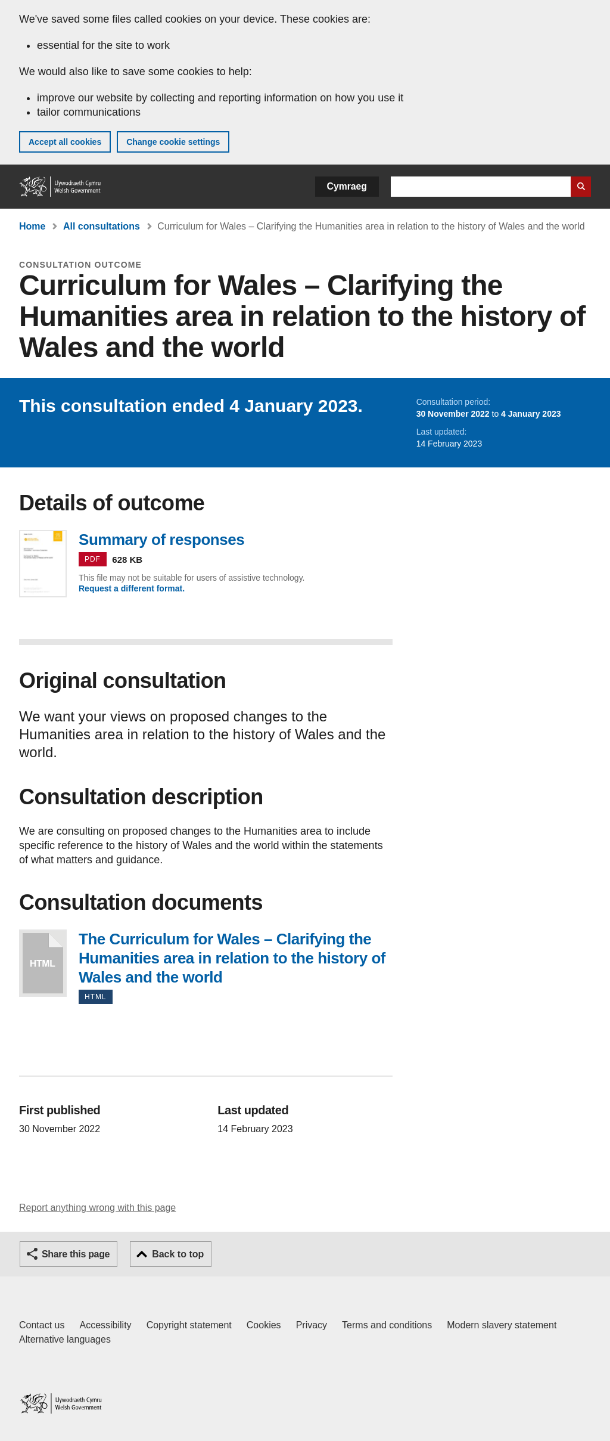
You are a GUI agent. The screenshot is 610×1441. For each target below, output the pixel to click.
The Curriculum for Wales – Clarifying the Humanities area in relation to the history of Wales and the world (43, 963)
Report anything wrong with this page (97, 1208)
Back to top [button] (178, 1254)
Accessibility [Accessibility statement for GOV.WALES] (105, 1325)
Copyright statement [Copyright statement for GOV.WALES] (189, 1325)
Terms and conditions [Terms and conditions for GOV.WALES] (387, 1325)
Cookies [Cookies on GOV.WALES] (264, 1325)
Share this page (76, 1254)
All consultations (101, 226)
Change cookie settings (173, 142)
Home (32, 226)
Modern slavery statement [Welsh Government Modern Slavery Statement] (501, 1325)
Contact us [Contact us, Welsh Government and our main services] (41, 1325)
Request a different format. (132, 588)
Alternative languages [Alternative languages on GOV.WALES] (65, 1339)
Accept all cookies (65, 142)
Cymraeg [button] (347, 186)
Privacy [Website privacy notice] (311, 1325)
